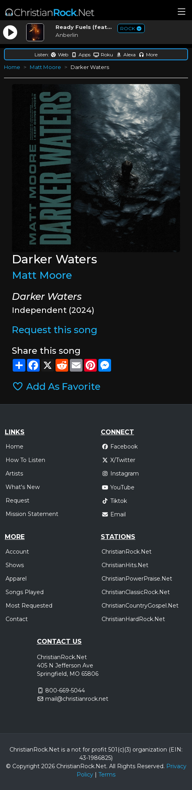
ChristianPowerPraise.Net (137, 578)
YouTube (118, 487)
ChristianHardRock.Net (133, 619)
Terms (106, 774)
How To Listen (25, 460)
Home (12, 67)
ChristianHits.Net (125, 565)
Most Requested (29, 605)
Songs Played (25, 592)
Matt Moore (45, 67)
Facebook (120, 446)
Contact (17, 619)
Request (17, 500)
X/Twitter (118, 460)
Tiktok (114, 501)
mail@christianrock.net (76, 698)
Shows (15, 565)
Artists (14, 473)
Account (17, 551)
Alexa (126, 55)
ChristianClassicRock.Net (136, 592)
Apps (80, 55)
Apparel (16, 578)
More (147, 55)
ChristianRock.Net (127, 551)
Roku (103, 55)
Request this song (54, 330)
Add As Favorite (56, 386)
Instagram (120, 473)
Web (59, 55)
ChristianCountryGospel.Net (140, 605)
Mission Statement (32, 514)
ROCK (131, 28)
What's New (23, 487)
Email (114, 514)
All (112, 766)
